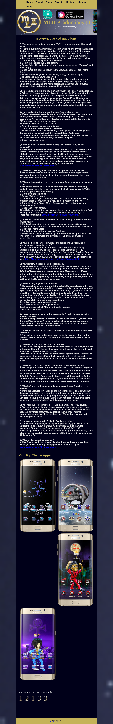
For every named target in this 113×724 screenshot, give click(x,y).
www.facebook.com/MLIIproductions (38, 166)
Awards (59, 2)
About (39, 2)
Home (29, 2)
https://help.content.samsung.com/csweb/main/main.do (52, 259)
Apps (49, 2)
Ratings (71, 2)
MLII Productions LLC (56, 722)
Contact (82, 2)
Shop (29, 6)
